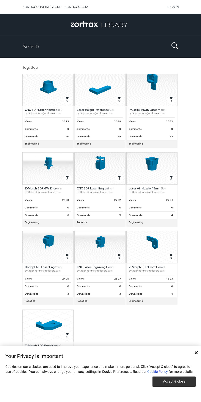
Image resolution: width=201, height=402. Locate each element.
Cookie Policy (157, 372)
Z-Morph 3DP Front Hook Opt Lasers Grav (157, 267)
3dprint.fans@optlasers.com (44, 113)
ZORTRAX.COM (76, 7)
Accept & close (174, 381)
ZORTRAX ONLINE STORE (41, 7)
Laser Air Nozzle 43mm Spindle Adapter (156, 188)
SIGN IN (173, 7)
